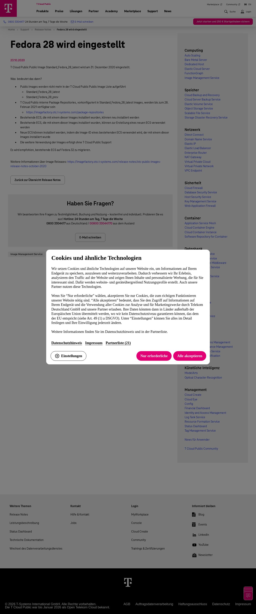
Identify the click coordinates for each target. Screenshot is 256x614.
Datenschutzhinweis (66, 343)
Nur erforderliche (154, 356)
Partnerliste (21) (118, 343)
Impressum (94, 343)
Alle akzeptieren (189, 356)
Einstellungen (68, 356)
